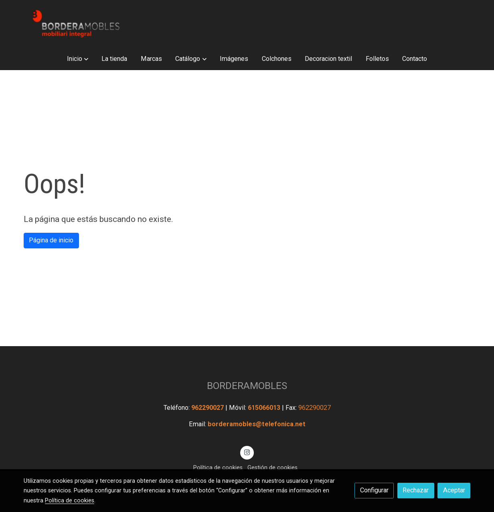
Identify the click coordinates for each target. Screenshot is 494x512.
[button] (77, 58)
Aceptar (454, 490)
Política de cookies (218, 467)
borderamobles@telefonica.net (257, 424)
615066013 (265, 407)
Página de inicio (51, 240)
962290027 (208, 407)
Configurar (374, 490)
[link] (75, 23)
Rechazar (416, 490)
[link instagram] (247, 452)
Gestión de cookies (272, 467)
